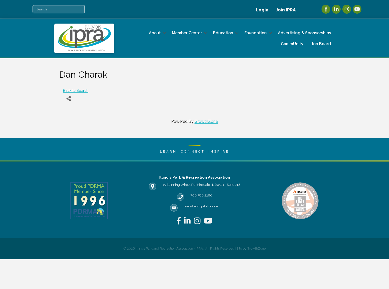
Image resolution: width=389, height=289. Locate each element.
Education (223, 33)
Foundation (255, 33)
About (155, 33)
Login (262, 9)
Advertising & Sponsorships (304, 33)
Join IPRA (286, 9)
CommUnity (292, 43)
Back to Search (75, 90)
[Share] (68, 98)
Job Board (321, 43)
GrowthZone (206, 121)
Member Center (187, 33)
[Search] (58, 9)
